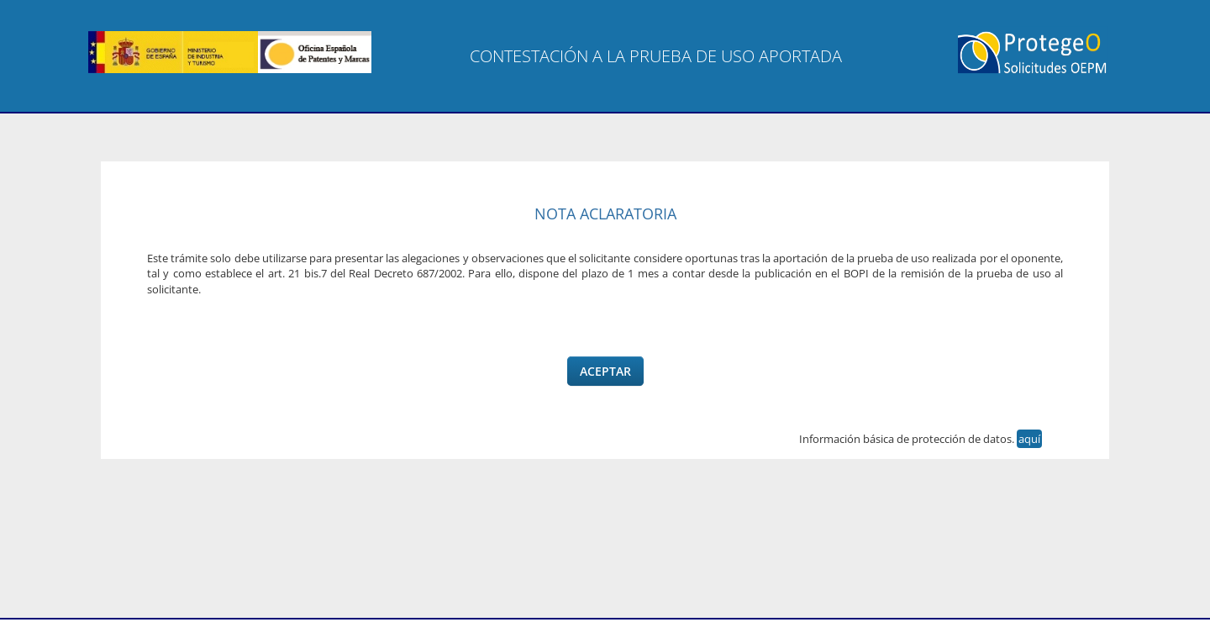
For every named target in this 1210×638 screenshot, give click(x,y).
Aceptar (605, 371)
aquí (1029, 438)
